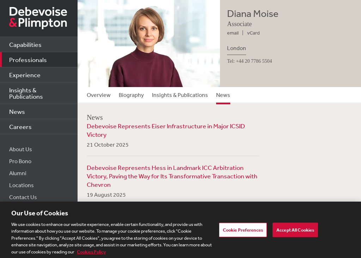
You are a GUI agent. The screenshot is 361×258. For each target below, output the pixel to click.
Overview (99, 94)
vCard (253, 33)
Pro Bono (20, 161)
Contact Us (23, 197)
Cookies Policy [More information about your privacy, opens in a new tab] (91, 254)
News (17, 111)
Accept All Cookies (295, 232)
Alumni (17, 173)
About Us (20, 149)
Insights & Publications (26, 93)
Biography (131, 94)
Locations (21, 185)
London (236, 47)
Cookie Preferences (243, 232)
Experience (25, 75)
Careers (20, 126)
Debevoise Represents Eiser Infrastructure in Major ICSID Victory (166, 130)
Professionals (28, 59)
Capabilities (25, 44)
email (233, 33)
